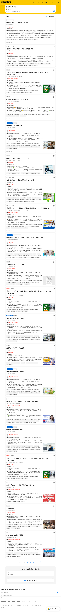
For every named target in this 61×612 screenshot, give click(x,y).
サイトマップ (13, 605)
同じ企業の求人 (9, 42)
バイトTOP (3, 601)
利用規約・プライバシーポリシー (23, 605)
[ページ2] (27, 562)
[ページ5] (36, 562)
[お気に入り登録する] (54, 20)
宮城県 (9, 601)
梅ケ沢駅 (18, 601)
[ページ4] (33, 562)
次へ (41, 562)
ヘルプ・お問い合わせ (5, 605)
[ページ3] (30, 562)
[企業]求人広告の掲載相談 (36, 605)
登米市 (13, 601)
